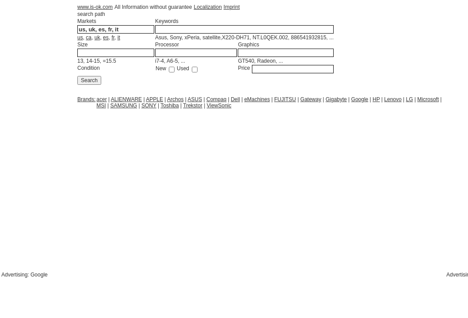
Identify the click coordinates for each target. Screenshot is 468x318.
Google (360, 99)
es (106, 37)
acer (101, 99)
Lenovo (392, 99)
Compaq (216, 99)
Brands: (86, 99)
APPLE (154, 99)
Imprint (232, 7)
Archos (175, 99)
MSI (101, 105)
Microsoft (428, 99)
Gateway (311, 99)
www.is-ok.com (95, 7)
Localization (207, 7)
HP (376, 99)
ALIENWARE (126, 99)
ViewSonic (219, 105)
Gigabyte (336, 99)
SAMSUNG (123, 105)
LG (409, 99)
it (119, 37)
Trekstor (192, 105)
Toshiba (169, 105)
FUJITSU (285, 99)
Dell (235, 99)
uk (97, 37)
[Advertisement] (147, 131)
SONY (148, 105)
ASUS (195, 99)
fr (112, 37)
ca (88, 37)
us (80, 37)
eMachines (257, 99)
